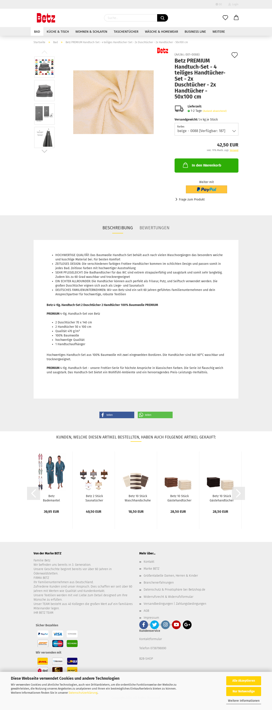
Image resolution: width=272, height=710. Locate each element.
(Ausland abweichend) (215, 111)
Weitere (218, 32)
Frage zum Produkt (192, 199)
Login (233, 4)
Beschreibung (117, 227)
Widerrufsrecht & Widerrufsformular (168, 597)
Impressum (151, 618)
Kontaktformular (150, 639)
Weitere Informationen (244, 701)
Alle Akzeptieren (243, 681)
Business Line (195, 32)
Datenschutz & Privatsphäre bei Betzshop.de (174, 589)
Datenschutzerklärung (83, 692)
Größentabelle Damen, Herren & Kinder (171, 576)
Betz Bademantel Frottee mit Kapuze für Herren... (51, 498)
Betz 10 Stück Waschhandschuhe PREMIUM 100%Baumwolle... (138, 498)
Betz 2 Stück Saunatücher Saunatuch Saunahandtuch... (94, 498)
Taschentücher (126, 32)
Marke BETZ (151, 569)
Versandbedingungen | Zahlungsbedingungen (175, 604)
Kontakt (149, 562)
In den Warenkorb (201, 164)
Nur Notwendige (244, 691)
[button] (116, 415)
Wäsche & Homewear (161, 32)
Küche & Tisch (58, 32)
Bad (37, 32)
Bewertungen (154, 227)
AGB (146, 611)
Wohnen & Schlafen (91, 32)
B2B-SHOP (146, 659)
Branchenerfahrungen (159, 582)
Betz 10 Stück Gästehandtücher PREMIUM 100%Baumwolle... (179, 498)
